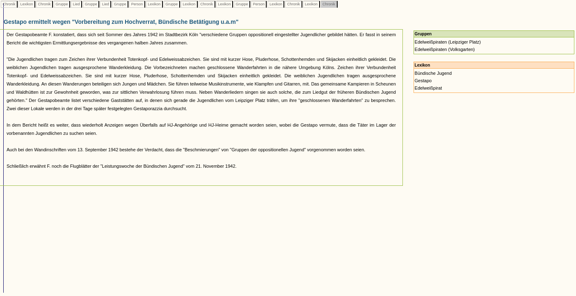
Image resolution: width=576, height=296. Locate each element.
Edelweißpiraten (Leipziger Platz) (448, 41)
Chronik (9, 4)
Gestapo (423, 80)
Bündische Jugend (433, 73)
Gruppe (62, 4)
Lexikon (26, 4)
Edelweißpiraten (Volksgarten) (445, 49)
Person (137, 4)
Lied (76, 4)
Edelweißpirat (428, 88)
